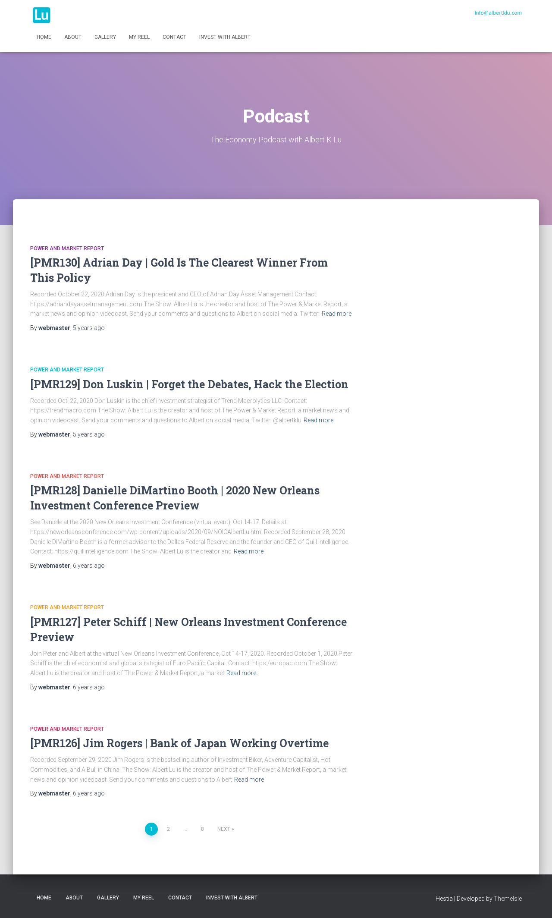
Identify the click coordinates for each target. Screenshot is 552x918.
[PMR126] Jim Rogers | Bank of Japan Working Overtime (179, 743)
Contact (174, 37)
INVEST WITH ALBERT (225, 37)
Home (44, 37)
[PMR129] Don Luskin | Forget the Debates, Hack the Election (189, 384)
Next (223, 829)
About (73, 37)
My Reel (139, 37)
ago (89, 327)
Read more (336, 313)
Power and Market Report (67, 248)
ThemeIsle (508, 898)
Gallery (105, 37)
